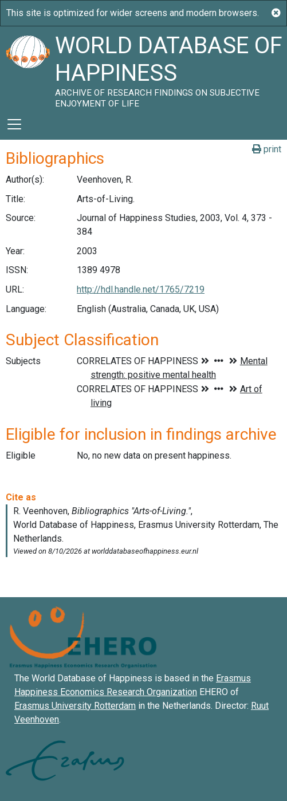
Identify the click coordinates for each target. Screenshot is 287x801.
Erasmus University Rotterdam (75, 705)
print (266, 149)
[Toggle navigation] (14, 124)
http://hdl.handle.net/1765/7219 (141, 289)
